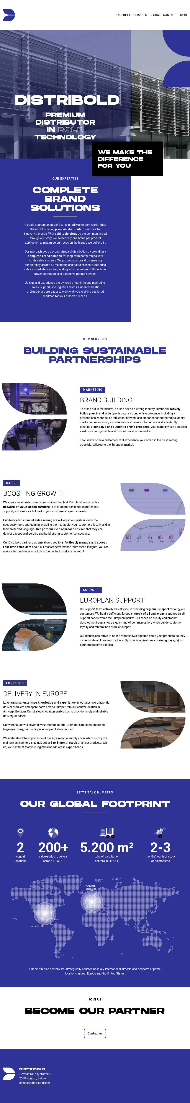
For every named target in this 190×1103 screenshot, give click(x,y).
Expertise (123, 15)
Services (140, 15)
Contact (169, 15)
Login (182, 15)
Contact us (95, 1036)
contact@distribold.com (34, 1083)
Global (155, 15)
